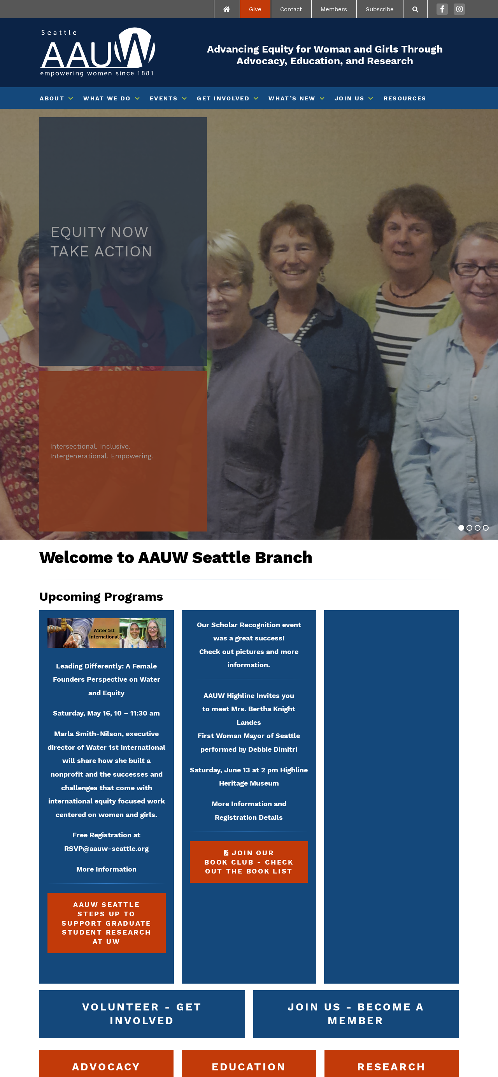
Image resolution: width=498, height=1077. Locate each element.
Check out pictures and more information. (248, 658)
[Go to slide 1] (461, 528)
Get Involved (223, 98)
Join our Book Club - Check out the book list (242, 858)
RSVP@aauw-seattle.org (106, 848)
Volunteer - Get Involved (142, 1013)
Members (334, 9)
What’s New (292, 98)
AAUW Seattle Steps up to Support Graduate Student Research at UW (106, 922)
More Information (106, 869)
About (52, 98)
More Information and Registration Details (249, 810)
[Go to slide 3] (477, 528)
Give (255, 9)
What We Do (107, 98)
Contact (291, 9)
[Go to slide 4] (486, 528)
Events (164, 98)
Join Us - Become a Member (356, 1013)
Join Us (350, 98)
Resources (405, 98)
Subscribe (380, 9)
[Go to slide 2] (469, 528)
